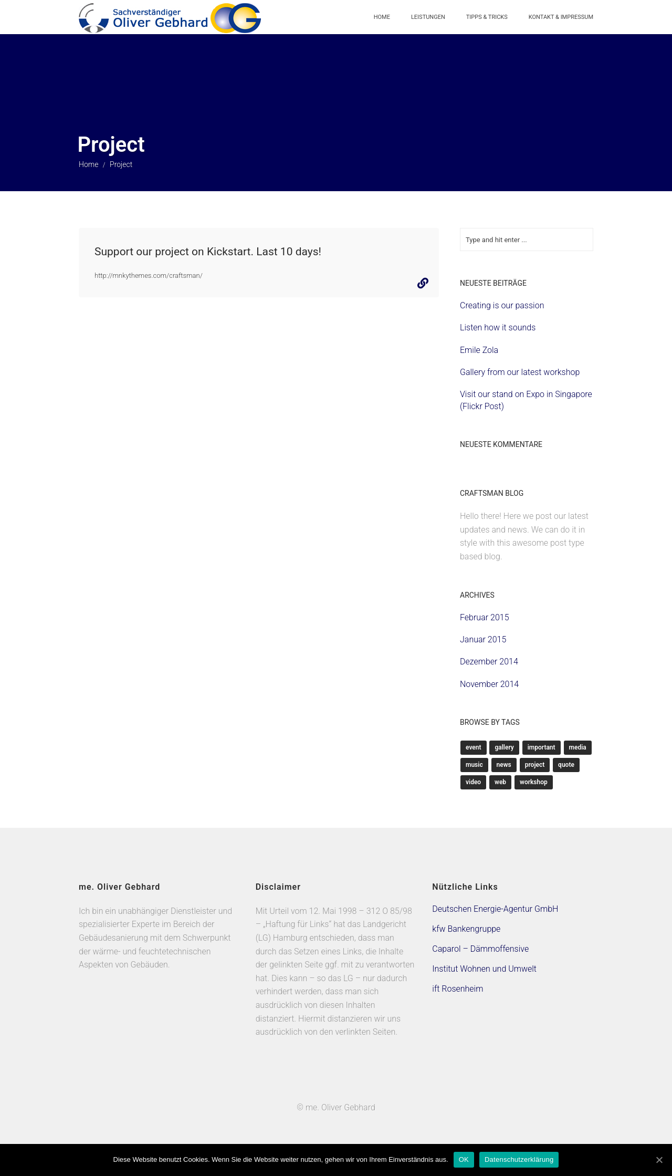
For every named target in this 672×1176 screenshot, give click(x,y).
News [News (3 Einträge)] (504, 764)
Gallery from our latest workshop (520, 372)
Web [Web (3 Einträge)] (500, 782)
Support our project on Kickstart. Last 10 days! (207, 251)
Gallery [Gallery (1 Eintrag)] (504, 747)
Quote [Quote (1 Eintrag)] (566, 764)
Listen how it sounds (498, 327)
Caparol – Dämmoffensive (480, 949)
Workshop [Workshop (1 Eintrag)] (534, 782)
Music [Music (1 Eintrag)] (474, 764)
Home (382, 17)
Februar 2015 (484, 617)
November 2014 (489, 684)
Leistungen (428, 17)
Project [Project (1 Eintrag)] (535, 764)
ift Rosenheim (457, 989)
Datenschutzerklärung (519, 1159)
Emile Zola (479, 350)
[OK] (659, 1159)
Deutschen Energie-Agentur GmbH (495, 909)
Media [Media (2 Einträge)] (577, 747)
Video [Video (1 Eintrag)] (473, 782)
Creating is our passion (502, 305)
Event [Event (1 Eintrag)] (473, 747)
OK (464, 1159)
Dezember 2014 (489, 662)
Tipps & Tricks (487, 17)
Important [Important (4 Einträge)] (541, 747)
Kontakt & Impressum (561, 17)
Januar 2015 (483, 639)
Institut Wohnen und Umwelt (484, 969)
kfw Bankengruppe (466, 929)
